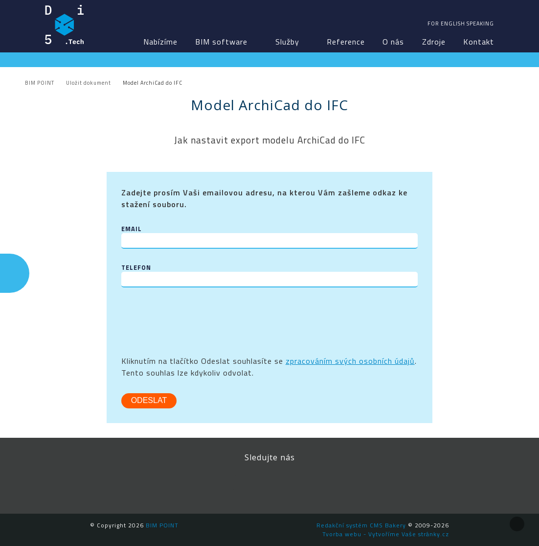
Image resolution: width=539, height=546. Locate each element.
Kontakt (478, 41)
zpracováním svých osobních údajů (350, 361)
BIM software (221, 41)
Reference (346, 41)
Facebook (203, 484)
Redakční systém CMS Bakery (361, 525)
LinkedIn (247, 484)
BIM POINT (64, 24)
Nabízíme (160, 41)
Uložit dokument (88, 83)
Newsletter (335, 484)
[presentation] (195, 321)
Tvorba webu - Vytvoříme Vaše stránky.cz (385, 534)
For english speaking (460, 23)
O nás (393, 41)
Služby (287, 41)
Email (131, 229)
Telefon (136, 267)
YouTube (291, 484)
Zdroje (434, 41)
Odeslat (149, 400)
